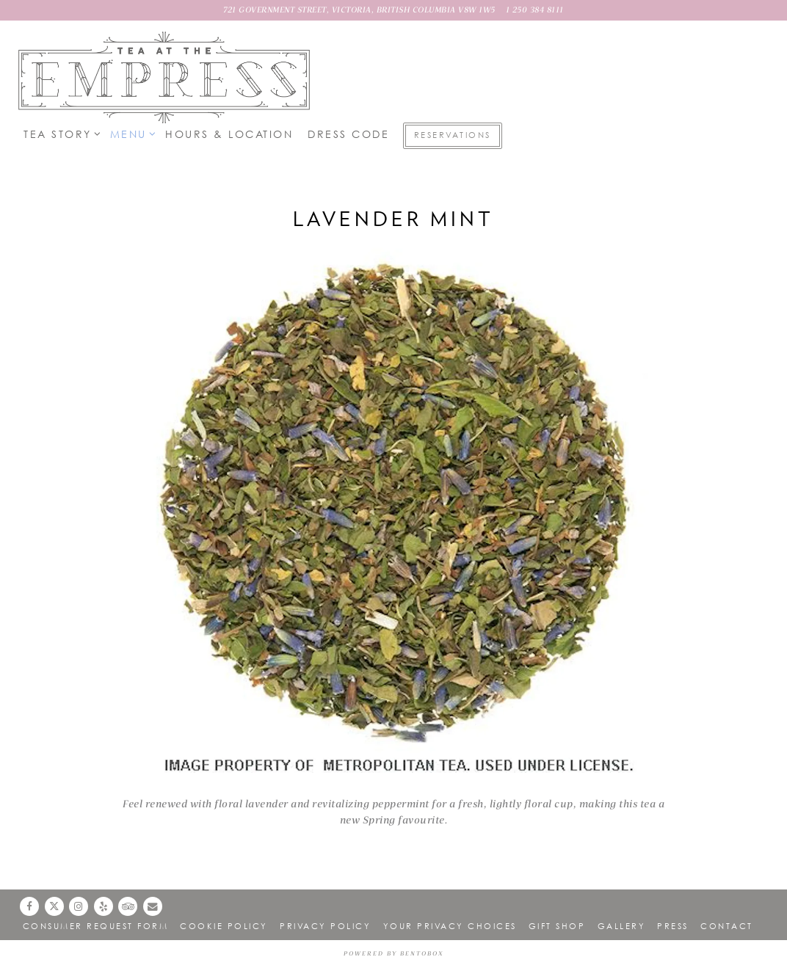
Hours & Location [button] (229, 134)
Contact (726, 926)
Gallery (622, 926)
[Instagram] (78, 906)
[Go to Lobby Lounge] (359, 10)
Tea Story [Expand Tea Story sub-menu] (59, 133)
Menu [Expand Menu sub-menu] (130, 133)
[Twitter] (54, 906)
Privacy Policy (325, 926)
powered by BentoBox (393, 954)
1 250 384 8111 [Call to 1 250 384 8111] (535, 9)
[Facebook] (29, 906)
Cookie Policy (224, 926)
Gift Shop (557, 926)
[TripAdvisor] (127, 906)
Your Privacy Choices (450, 926)
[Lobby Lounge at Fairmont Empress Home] (165, 77)
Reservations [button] (452, 135)
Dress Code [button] (348, 134)
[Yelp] (103, 906)
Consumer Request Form (96, 926)
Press (673, 926)
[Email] (152, 906)
